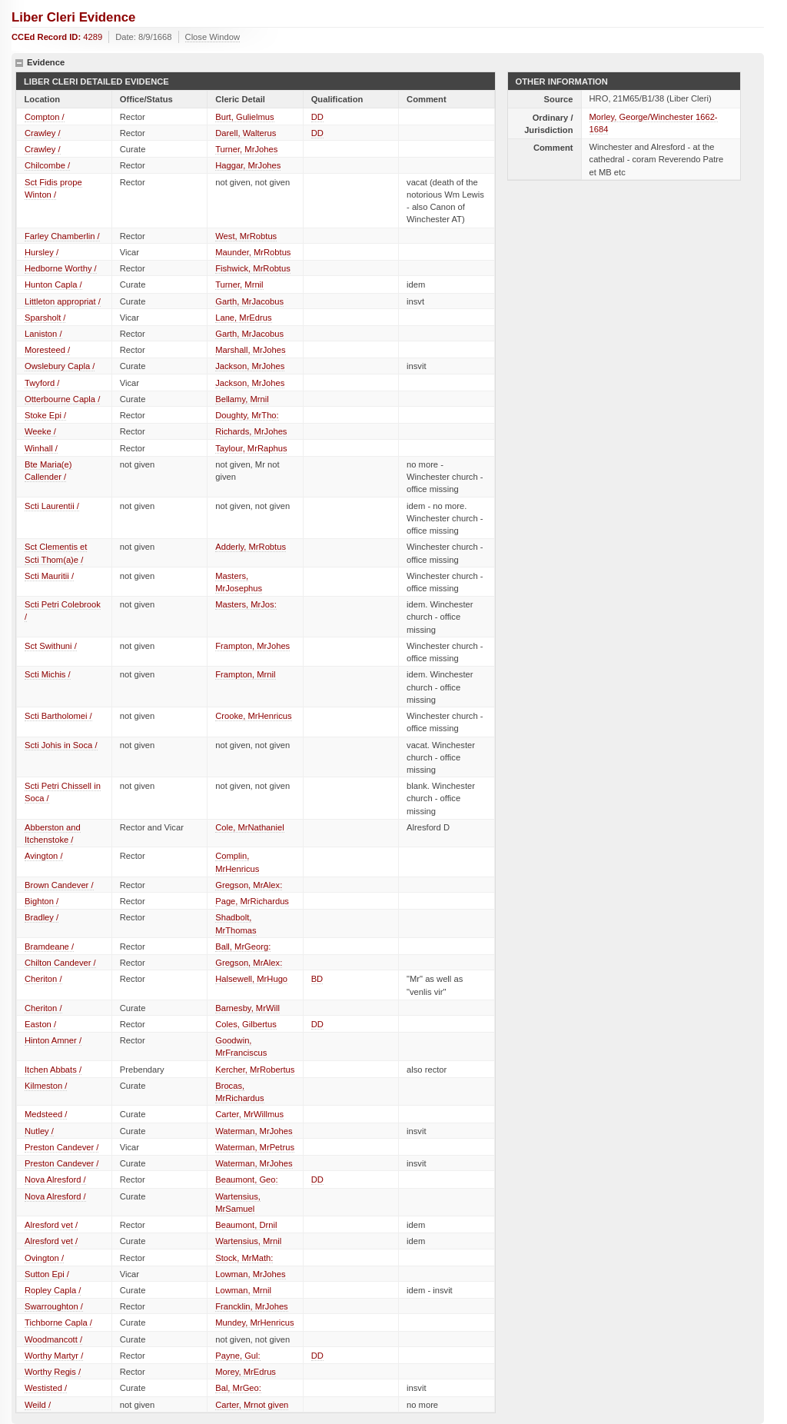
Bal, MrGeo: (238, 1387)
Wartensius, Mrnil (248, 1241)
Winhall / (41, 448)
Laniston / (43, 333)
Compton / (45, 116)
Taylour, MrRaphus (251, 448)
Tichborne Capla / (58, 1322)
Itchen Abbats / (53, 1069)
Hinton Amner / (53, 1040)
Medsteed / (46, 1114)
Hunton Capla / (53, 284)
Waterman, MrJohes (253, 1131)
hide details (19, 63)
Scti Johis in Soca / (61, 745)
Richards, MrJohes (251, 431)
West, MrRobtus (246, 236)
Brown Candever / (59, 885)
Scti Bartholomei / (58, 715)
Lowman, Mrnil (243, 1290)
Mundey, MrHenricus (254, 1322)
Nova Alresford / (55, 1179)
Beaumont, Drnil (246, 1224)
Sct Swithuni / (51, 645)
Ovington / (44, 1258)
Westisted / (46, 1387)
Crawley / (43, 133)
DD (317, 116)
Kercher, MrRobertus (254, 1069)
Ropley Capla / (53, 1290)
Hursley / (41, 252)
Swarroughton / (54, 1306)
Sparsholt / (45, 317)
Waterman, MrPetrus (254, 1147)
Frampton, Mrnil (245, 674)
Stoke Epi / (45, 415)
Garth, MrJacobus (249, 301)
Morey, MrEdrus (245, 1371)
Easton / (40, 1024)
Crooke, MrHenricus (253, 715)
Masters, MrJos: (246, 604)
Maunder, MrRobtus (253, 252)
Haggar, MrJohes (248, 165)
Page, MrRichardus (252, 901)
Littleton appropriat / (63, 301)
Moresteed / (47, 349)
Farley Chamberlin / (62, 236)
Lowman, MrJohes (250, 1274)
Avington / (44, 855)
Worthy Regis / (53, 1371)
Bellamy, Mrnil (241, 399)
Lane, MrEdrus (243, 317)
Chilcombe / (47, 165)
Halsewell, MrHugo (251, 978)
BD (317, 978)
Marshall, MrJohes (250, 349)
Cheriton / (43, 978)
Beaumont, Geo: (246, 1179)
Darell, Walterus (245, 133)
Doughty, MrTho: (247, 415)
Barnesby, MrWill (247, 1008)
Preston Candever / (61, 1147)
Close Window (213, 37)
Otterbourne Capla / (62, 399)
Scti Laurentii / (52, 506)
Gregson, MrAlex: (248, 885)
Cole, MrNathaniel (249, 827)
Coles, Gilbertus (246, 1024)
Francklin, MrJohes (251, 1306)
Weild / (38, 1404)
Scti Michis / (48, 674)
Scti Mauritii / (49, 576)
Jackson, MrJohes (249, 366)
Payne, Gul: (237, 1355)
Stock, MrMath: (244, 1258)
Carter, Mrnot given (251, 1404)
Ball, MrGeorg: (243, 946)
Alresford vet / (51, 1224)
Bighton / (41, 901)
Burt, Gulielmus (244, 116)
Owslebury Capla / (60, 366)
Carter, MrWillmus (249, 1114)
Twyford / (42, 383)
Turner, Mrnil (239, 284)
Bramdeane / (49, 946)
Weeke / (40, 431)
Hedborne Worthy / (61, 268)
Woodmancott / (53, 1339)
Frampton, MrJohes (252, 645)
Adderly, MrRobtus (250, 546)
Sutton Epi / (47, 1274)
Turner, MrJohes (246, 149)
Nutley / (39, 1131)
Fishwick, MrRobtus (253, 268)
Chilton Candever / (60, 962)
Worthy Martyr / (54, 1355)
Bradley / (41, 917)
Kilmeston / (46, 1085)
